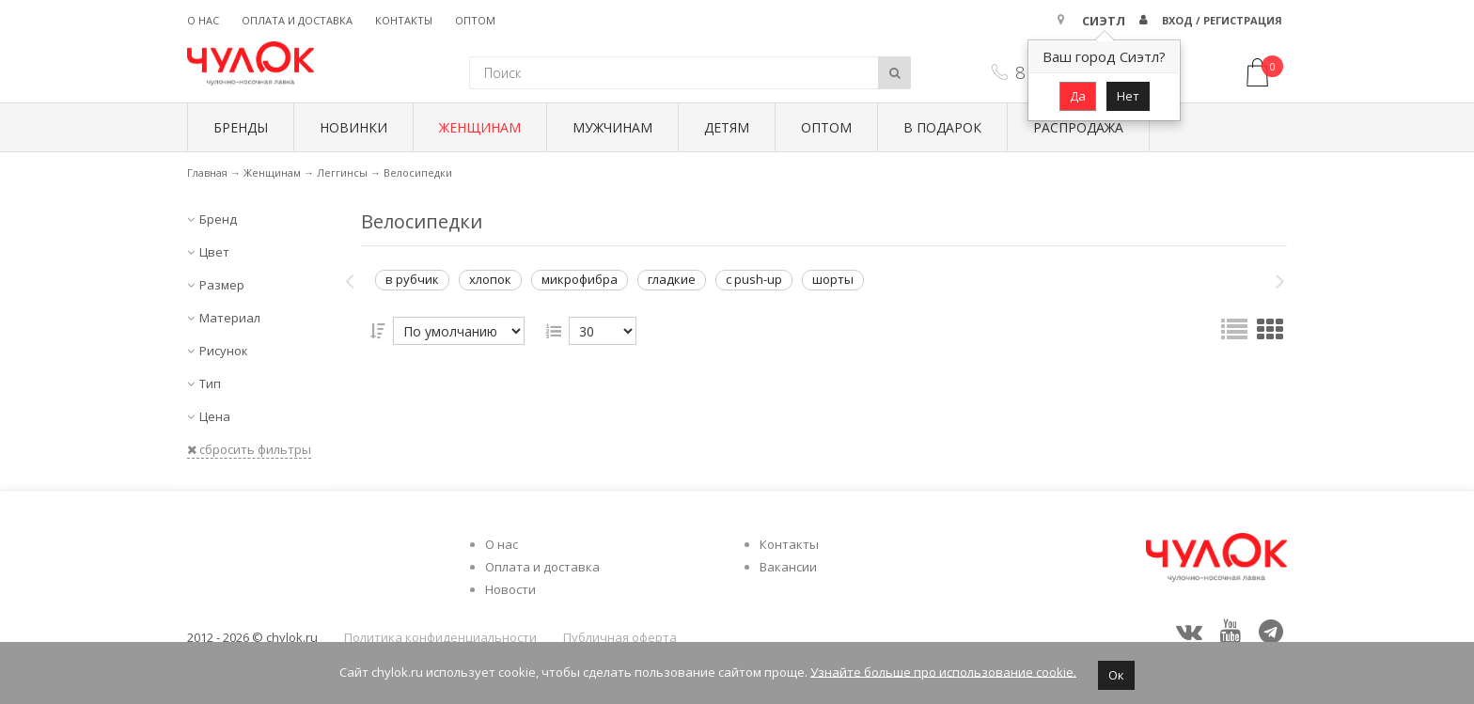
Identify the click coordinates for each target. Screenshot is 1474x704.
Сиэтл (1103, 20)
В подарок (942, 127)
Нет (1128, 95)
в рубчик (412, 279)
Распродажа (1078, 127)
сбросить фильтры (249, 449)
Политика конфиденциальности (440, 637)
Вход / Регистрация (1222, 20)
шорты (833, 279)
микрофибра (579, 279)
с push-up (754, 279)
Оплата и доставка (297, 20)
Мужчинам (612, 127)
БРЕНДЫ (240, 127)
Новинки (353, 127)
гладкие (672, 279)
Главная (207, 172)
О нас (203, 20)
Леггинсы (342, 172)
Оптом (475, 20)
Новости (510, 589)
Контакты (403, 20)
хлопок (490, 279)
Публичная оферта (620, 637)
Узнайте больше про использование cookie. (943, 671)
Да (1078, 95)
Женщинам (480, 127)
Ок (1116, 674)
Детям (726, 127)
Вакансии (788, 566)
